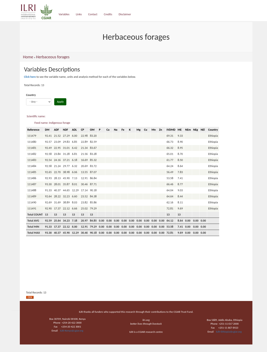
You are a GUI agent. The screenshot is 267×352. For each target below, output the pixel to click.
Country (31, 95)
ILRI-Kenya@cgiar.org (71, 330)
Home (28, 56)
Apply (60, 101)
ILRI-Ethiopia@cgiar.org (229, 331)
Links (79, 14)
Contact (92, 14)
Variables (64, 14)
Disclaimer (125, 14)
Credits (108, 14)
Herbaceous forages (52, 56)
